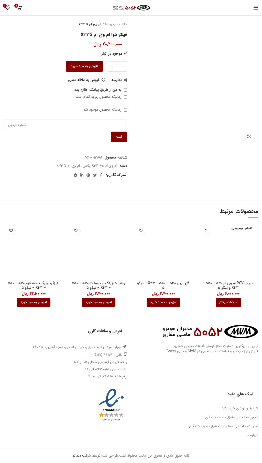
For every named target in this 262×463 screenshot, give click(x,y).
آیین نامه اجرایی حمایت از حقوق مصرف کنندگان (223, 426)
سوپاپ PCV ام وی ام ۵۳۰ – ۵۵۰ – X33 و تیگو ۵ (228, 285)
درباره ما (252, 435)
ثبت (119, 137)
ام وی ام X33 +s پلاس (100, 166)
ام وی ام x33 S (90, 24)
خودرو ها (111, 24)
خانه (124, 24)
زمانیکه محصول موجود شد (105, 109)
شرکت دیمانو (82, 455)
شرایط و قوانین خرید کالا (240, 408)
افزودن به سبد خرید (84, 66)
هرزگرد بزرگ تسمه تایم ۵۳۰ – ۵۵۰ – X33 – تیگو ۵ (33, 285)
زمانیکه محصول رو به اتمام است (101, 97)
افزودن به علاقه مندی (84, 80)
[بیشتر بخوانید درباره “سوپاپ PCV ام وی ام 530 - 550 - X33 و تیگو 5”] (228, 302)
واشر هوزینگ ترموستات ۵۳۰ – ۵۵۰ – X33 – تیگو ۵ (98, 285)
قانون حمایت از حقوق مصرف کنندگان (231, 417)
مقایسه (116, 80)
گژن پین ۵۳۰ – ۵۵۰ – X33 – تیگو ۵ (163, 285)
